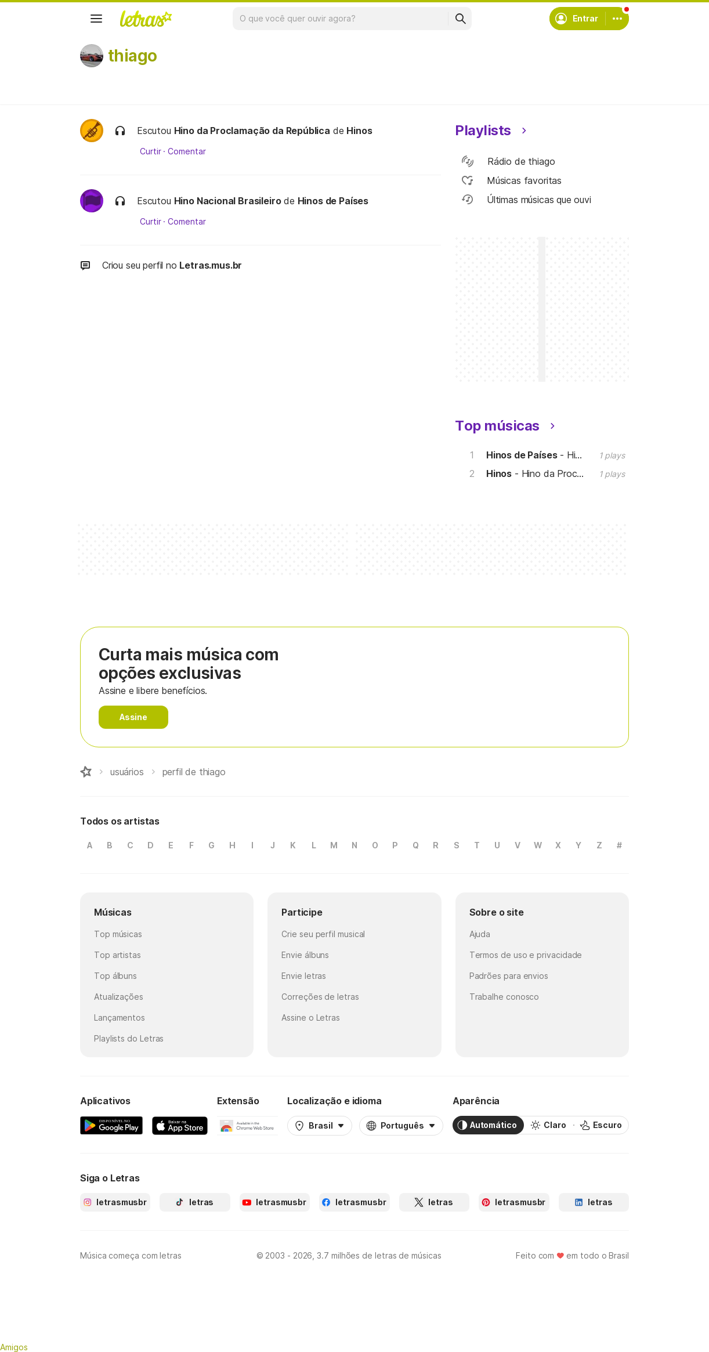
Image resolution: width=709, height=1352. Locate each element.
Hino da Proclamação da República (252, 130)
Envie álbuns (305, 955)
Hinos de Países (333, 201)
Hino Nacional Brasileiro (227, 201)
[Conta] (617, 18)
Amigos (14, 1347)
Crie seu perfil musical (323, 934)
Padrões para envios (508, 976)
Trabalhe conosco (504, 997)
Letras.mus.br (210, 265)
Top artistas (117, 955)
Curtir (150, 151)
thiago (132, 56)
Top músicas (118, 934)
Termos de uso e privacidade (526, 955)
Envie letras (303, 976)
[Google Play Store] (111, 1125)
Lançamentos (119, 1017)
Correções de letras (320, 997)
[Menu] (96, 18)
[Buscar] (460, 18)
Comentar (186, 151)
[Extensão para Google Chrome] (247, 1125)
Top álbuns (115, 976)
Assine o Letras (310, 1017)
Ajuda (480, 934)
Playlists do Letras (129, 1038)
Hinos (359, 130)
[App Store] (180, 1125)
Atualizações (118, 997)
